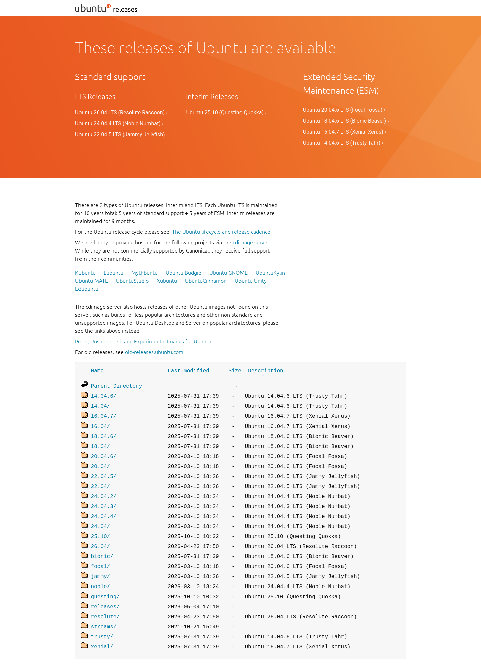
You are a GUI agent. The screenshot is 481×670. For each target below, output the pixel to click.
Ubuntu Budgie (183, 273)
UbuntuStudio (132, 281)
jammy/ (100, 562)
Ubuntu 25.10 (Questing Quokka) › (226, 112)
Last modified (188, 370)
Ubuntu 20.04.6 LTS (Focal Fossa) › (344, 110)
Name (97, 370)
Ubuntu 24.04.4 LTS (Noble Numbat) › (119, 123)
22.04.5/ (104, 469)
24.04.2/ (104, 488)
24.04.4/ (104, 506)
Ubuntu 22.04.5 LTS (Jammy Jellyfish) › (121, 134)
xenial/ (102, 628)
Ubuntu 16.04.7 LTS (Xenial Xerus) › (344, 132)
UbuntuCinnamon (206, 281)
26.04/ (100, 534)
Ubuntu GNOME (228, 273)
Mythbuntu (144, 273)
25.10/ (100, 525)
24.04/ (100, 516)
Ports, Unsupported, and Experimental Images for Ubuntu (143, 341)
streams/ (104, 609)
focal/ (100, 553)
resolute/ (105, 600)
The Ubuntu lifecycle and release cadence (221, 232)
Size (234, 370)
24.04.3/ (104, 497)
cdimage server (251, 242)
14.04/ (100, 403)
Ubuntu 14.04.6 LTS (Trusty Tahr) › (343, 143)
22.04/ (100, 478)
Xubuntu (167, 281)
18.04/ (100, 441)
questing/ (105, 581)
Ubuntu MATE (91, 281)
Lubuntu (113, 273)
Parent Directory (116, 385)
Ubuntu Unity (251, 281)
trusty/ (102, 619)
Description (265, 370)
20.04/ (100, 460)
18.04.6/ (104, 432)
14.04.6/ (104, 394)
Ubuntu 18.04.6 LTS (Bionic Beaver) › (346, 121)
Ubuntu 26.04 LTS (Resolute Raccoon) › (121, 112)
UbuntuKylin (270, 273)
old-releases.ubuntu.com (154, 352)
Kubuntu (85, 273)
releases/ (105, 591)
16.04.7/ (104, 413)
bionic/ (102, 544)
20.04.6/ (104, 450)
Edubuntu (86, 289)
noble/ (100, 572)
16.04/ (100, 422)
